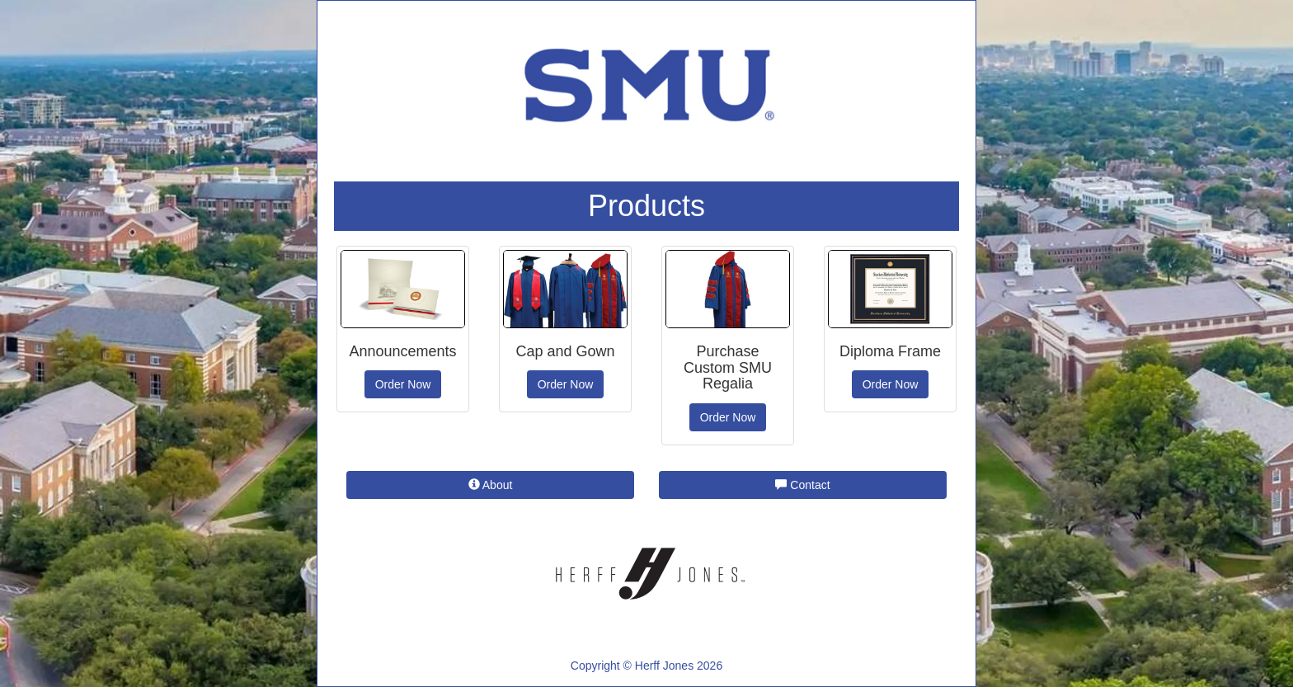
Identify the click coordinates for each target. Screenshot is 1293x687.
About (490, 485)
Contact (802, 485)
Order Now (403, 384)
